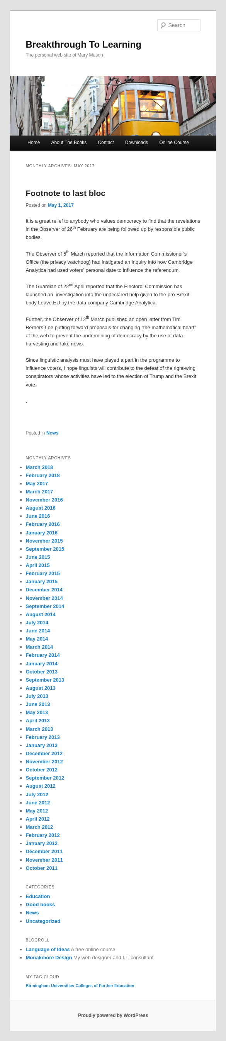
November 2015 (44, 541)
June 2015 (38, 557)
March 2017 (39, 492)
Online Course (174, 142)
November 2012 (44, 761)
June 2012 (38, 803)
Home (33, 142)
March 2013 (39, 729)
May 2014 (37, 639)
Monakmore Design (49, 957)
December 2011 (44, 851)
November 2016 (44, 500)
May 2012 (37, 811)
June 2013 (38, 704)
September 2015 (45, 549)
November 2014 (44, 598)
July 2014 (37, 622)
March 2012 (39, 827)
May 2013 (37, 712)
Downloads (136, 142)
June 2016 (38, 516)
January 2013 (42, 745)
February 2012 (43, 835)
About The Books (69, 142)
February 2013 (43, 737)
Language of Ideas (48, 949)
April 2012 (38, 819)
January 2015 (42, 581)
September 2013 (45, 680)
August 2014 (41, 614)
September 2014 (45, 606)
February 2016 (43, 524)
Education (38, 896)
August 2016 (41, 508)
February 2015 (43, 573)
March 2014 (39, 647)
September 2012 (45, 778)
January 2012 (42, 843)
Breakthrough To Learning (84, 44)
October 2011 (42, 868)
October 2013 (42, 672)
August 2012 (41, 786)
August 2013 (41, 688)
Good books (40, 904)
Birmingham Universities (50, 985)
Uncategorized (43, 921)
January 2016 (42, 533)
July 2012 (37, 794)
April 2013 (38, 720)
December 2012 (44, 753)
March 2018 (39, 467)
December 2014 (44, 590)
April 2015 (38, 565)
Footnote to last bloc (65, 193)
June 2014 (38, 631)
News (52, 433)
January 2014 (42, 664)
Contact (106, 142)
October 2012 (42, 770)
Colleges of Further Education (104, 985)
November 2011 (44, 860)
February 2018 (43, 475)
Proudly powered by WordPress (113, 1015)
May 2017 (37, 483)
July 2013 (37, 696)
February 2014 (43, 655)
